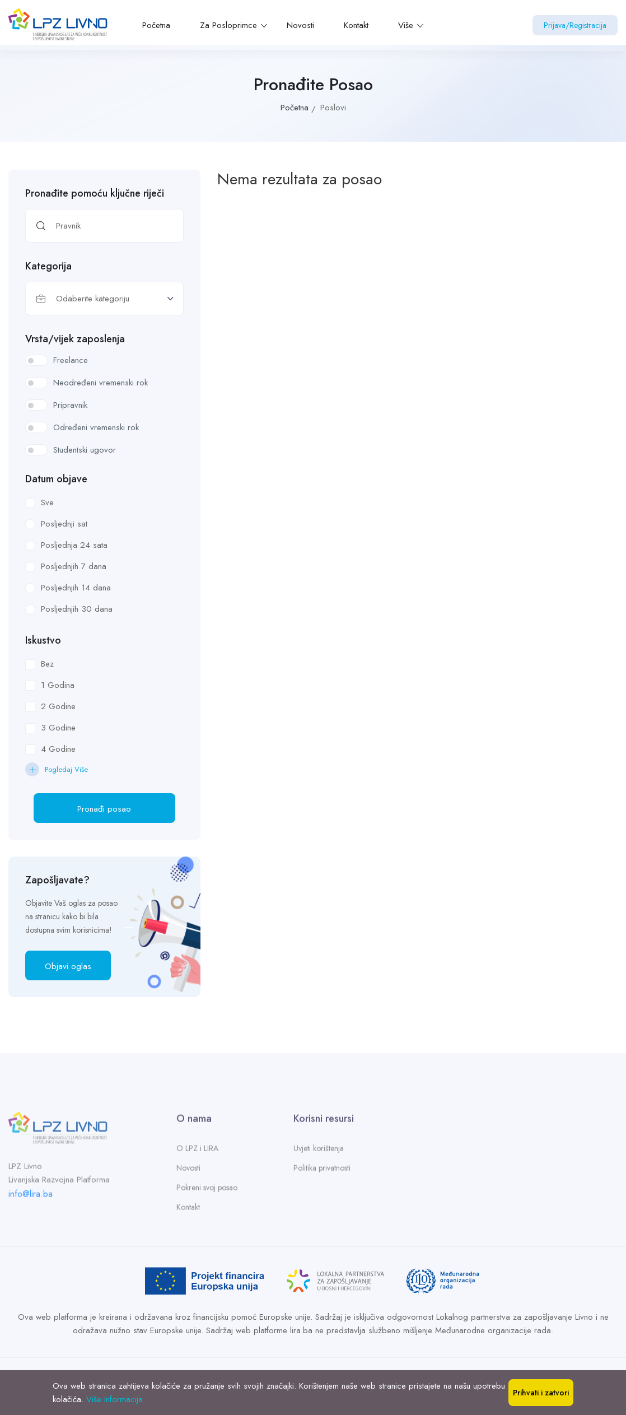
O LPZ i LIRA (197, 1151)
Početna (156, 25)
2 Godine (58, 706)
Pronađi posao (104, 809)
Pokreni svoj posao (206, 1191)
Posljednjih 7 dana (73, 566)
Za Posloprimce (233, 25)
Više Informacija (114, 1399)
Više (410, 25)
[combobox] (104, 298)
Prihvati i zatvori (541, 1392)
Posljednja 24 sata (74, 545)
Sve (47, 502)
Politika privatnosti (322, 1171)
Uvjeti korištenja (318, 1151)
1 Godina (57, 685)
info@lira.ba (30, 1196)
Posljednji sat (64, 523)
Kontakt (356, 25)
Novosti (300, 25)
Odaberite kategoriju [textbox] (92, 298)
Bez (47, 663)
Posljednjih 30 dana (77, 609)
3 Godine (58, 727)
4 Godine (58, 749)
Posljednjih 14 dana (76, 587)
